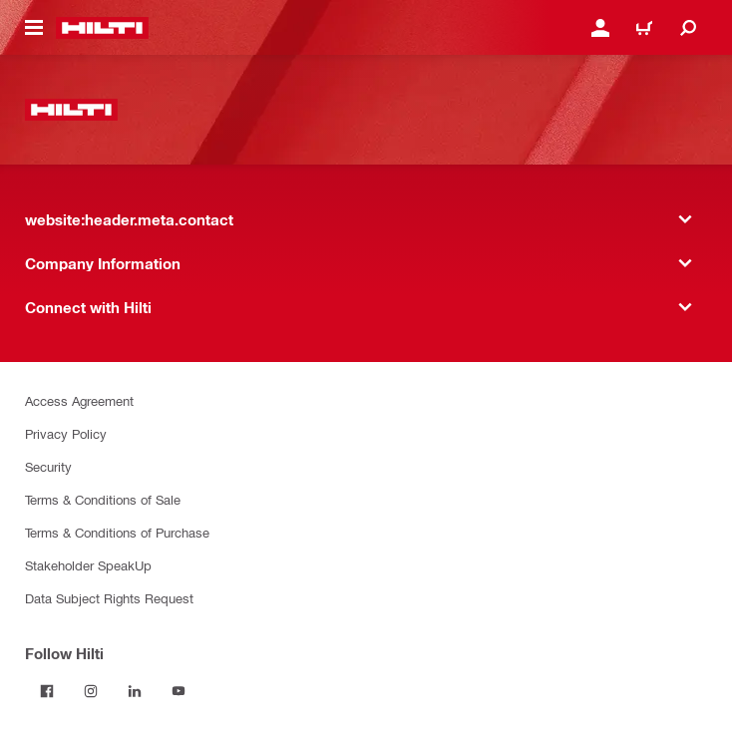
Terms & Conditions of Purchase (117, 532)
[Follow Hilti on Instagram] (91, 691)
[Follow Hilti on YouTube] (178, 691)
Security (48, 466)
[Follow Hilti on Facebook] (47, 691)
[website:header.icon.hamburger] (34, 28)
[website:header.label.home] (102, 28)
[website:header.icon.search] (688, 28)
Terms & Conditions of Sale (103, 499)
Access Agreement (79, 400)
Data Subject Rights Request (109, 597)
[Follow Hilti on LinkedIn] (135, 691)
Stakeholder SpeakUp (88, 564)
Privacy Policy (66, 433)
